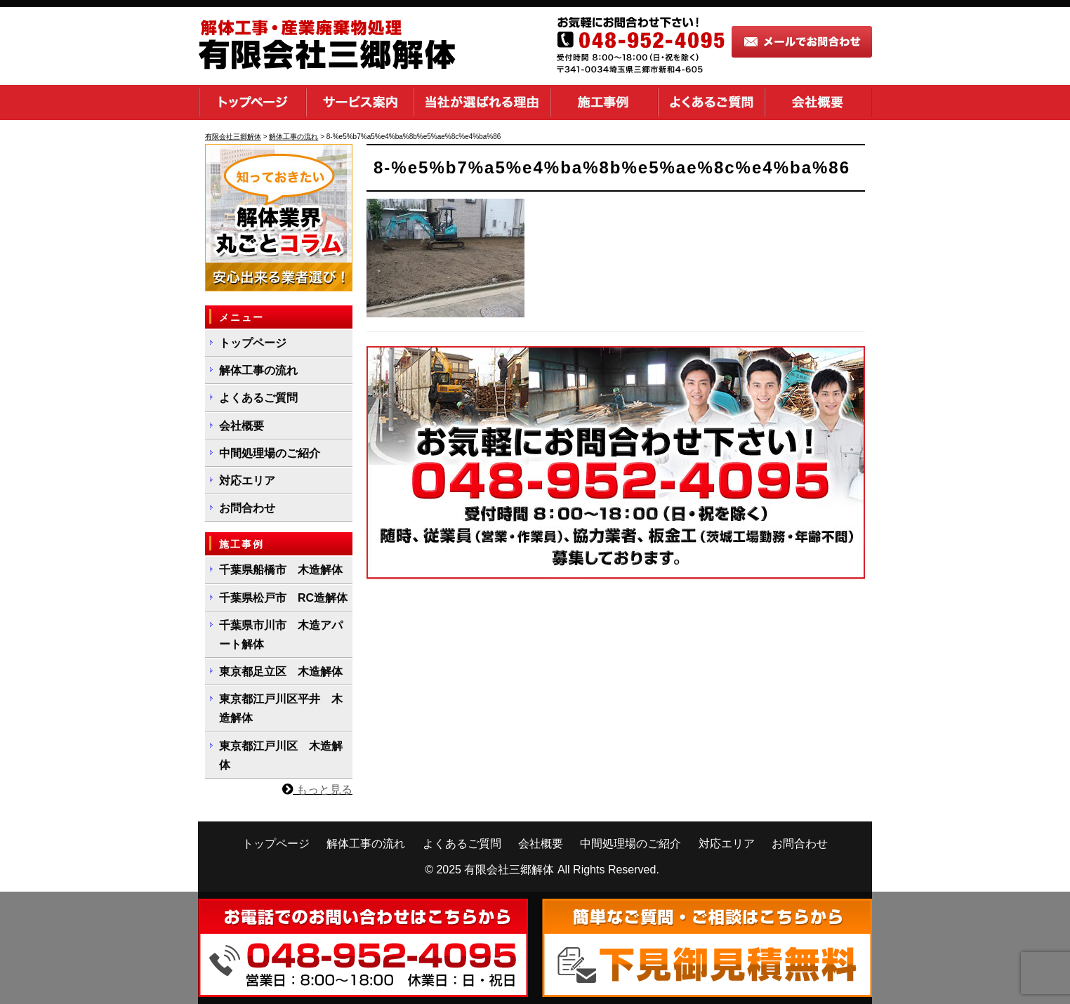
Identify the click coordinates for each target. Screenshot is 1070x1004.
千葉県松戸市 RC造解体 (283, 598)
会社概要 (818, 102)
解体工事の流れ (258, 370)
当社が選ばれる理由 (482, 102)
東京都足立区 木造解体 (281, 672)
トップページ (252, 102)
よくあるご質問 (711, 102)
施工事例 (604, 102)
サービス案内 (360, 102)
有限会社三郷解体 (509, 870)
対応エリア (247, 481)
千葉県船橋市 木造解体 (281, 570)
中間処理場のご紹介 (269, 453)
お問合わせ (247, 508)
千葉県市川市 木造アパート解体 (281, 634)
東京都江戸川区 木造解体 (281, 755)
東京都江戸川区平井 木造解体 (281, 708)
